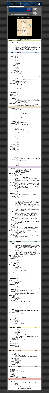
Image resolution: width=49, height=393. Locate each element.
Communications (35, 12)
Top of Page (36, 40)
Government (11, 167)
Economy (34, 11)
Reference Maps (16, 14)
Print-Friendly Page (26, 14)
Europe (16, 59)
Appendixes (21, 14)
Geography (34, 9)
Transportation (35, 13)
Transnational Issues (36, 14)
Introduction (35, 8)
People (34, 10)
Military (10, 366)
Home (12, 14)
